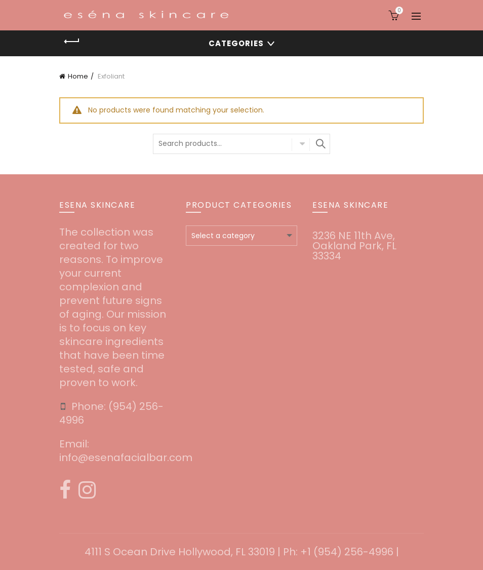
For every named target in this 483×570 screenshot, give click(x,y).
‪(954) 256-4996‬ (111, 413)
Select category (301, 144)
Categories (236, 43)
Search (320, 144)
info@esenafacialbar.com (125, 457)
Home (78, 76)
